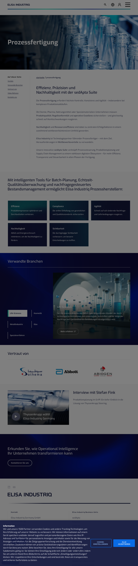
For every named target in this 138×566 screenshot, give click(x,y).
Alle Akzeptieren (124, 543)
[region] (69, 543)
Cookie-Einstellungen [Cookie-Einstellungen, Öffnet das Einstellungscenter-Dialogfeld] (100, 543)
